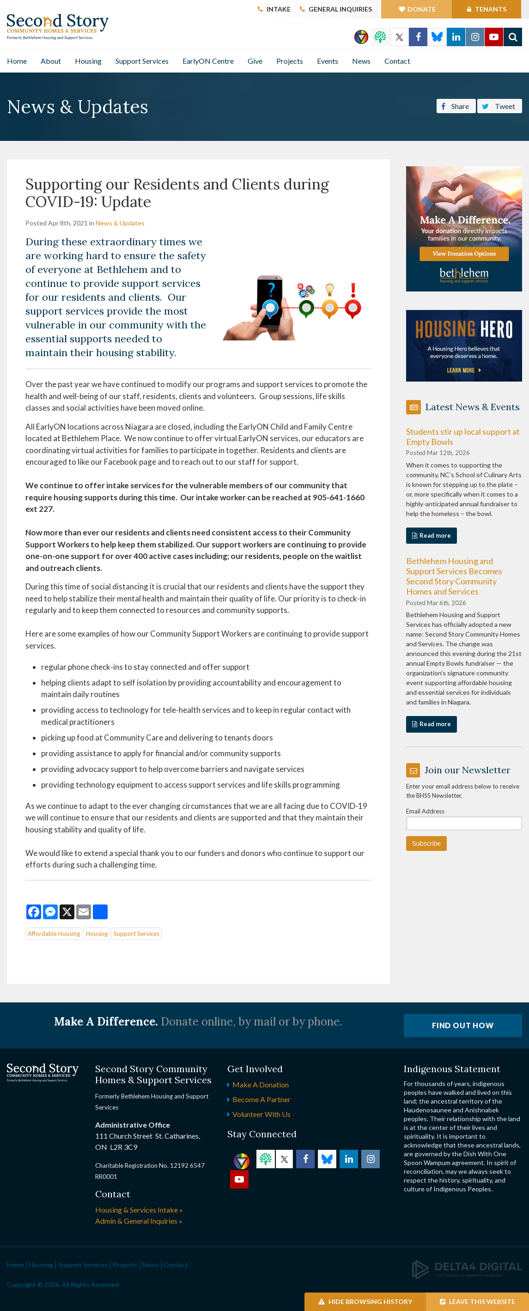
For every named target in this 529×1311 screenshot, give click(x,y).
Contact (397, 60)
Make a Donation (260, 1084)
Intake (279, 9)
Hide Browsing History (365, 1301)
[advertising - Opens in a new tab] (464, 345)
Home (17, 60)
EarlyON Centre (208, 60)
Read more (435, 535)
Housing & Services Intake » (139, 1209)
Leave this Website (477, 1301)
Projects (289, 60)
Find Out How (463, 1025)
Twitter (399, 37)
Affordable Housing (54, 933)
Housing (88, 60)
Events (327, 60)
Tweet (498, 105)
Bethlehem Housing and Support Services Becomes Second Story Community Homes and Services (454, 576)
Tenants (490, 9)
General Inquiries (340, 9)
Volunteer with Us (261, 1114)
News (361, 60)
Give (255, 60)
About (51, 60)
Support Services (142, 60)
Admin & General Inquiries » (138, 1220)
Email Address (425, 811)
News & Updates (120, 223)
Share (455, 105)
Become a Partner (261, 1099)
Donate (421, 9)
